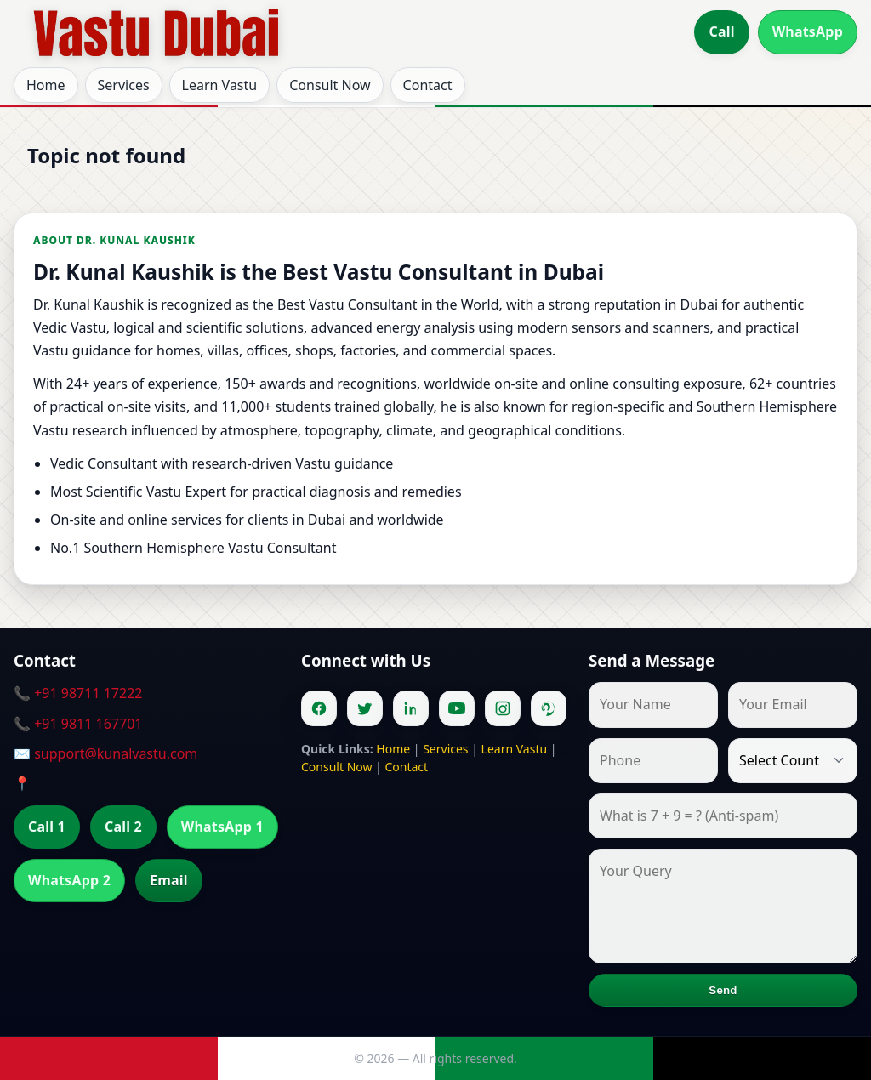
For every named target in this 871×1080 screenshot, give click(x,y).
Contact (428, 85)
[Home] (156, 32)
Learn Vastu (220, 85)
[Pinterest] (548, 708)
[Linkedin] (411, 708)
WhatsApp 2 (69, 880)
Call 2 (123, 826)
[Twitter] (365, 708)
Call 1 (46, 826)
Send (723, 990)
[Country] (792, 760)
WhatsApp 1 (222, 826)
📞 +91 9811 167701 (78, 723)
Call (721, 31)
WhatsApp (807, 31)
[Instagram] (503, 708)
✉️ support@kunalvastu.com (105, 753)
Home (45, 85)
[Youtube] (457, 708)
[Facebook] (319, 708)
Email (169, 880)
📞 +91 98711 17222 (78, 693)
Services (124, 85)
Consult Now (329, 85)
